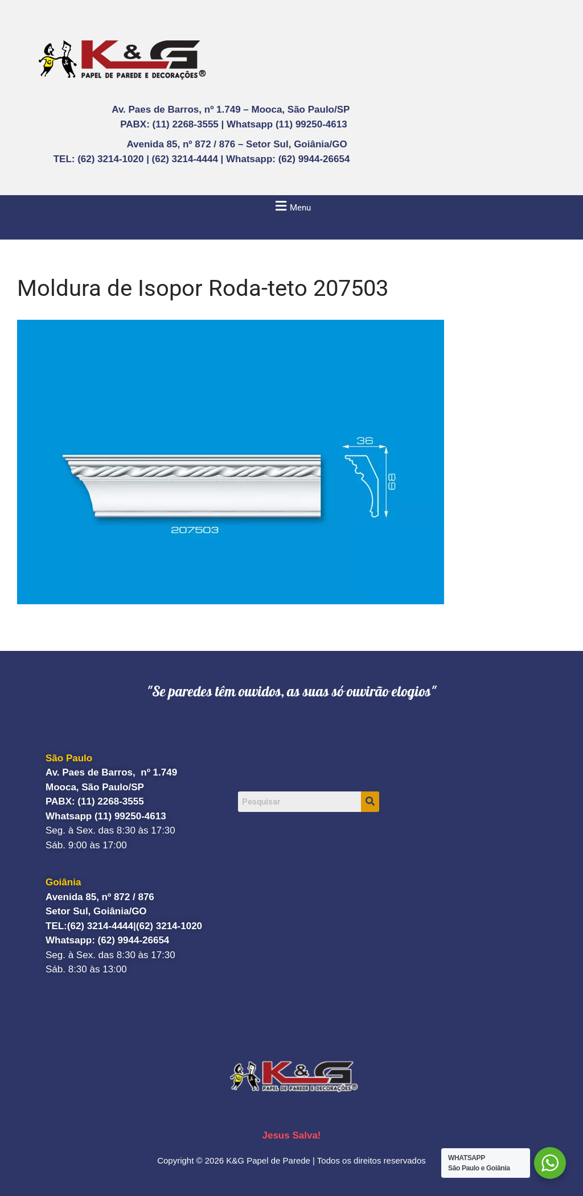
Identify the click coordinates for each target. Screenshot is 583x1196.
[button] (291, 205)
